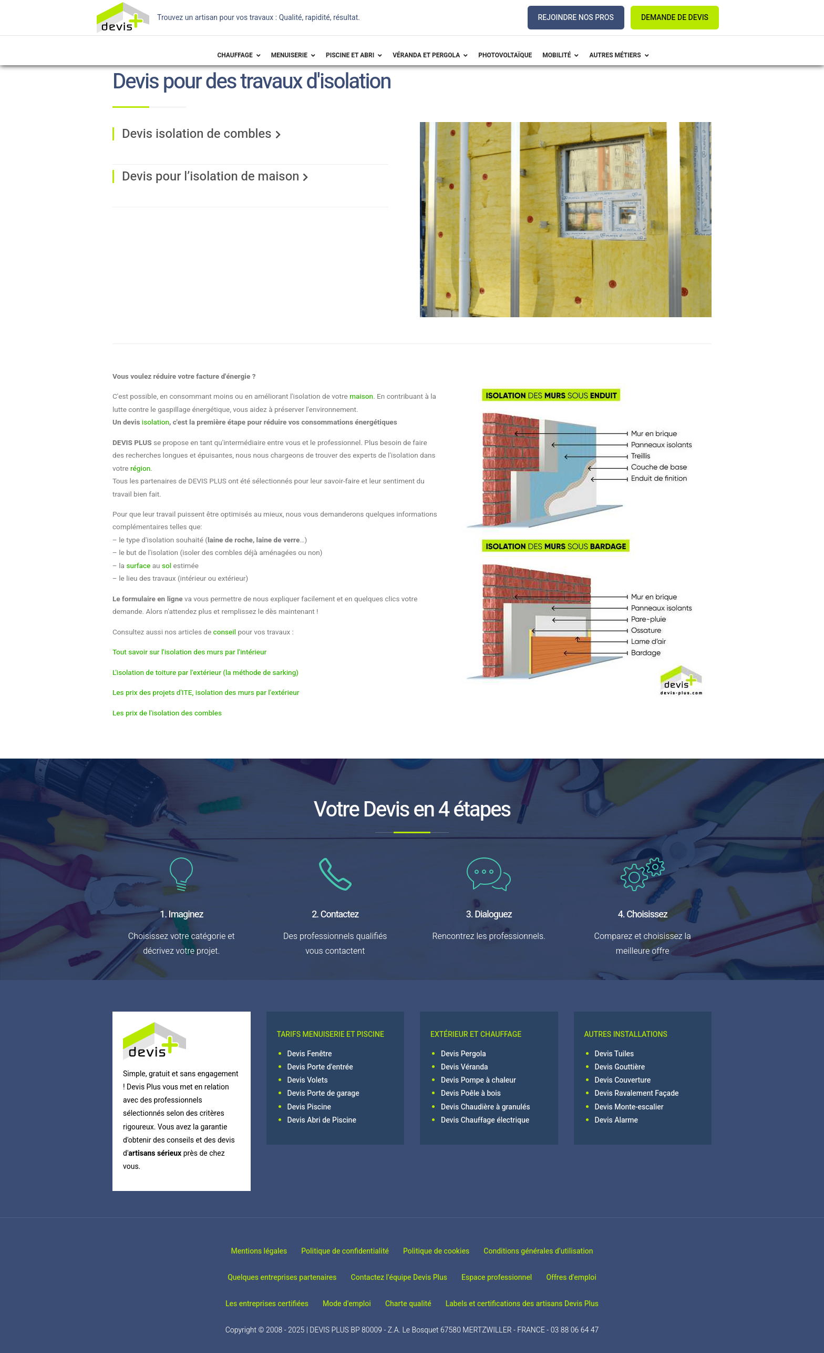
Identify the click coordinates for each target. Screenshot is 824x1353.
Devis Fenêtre (309, 1053)
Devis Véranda (464, 1067)
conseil (224, 632)
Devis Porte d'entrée (320, 1067)
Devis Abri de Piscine (321, 1120)
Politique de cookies (440, 1250)
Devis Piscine (309, 1107)
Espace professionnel (501, 1277)
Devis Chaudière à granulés (485, 1107)
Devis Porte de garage (323, 1093)
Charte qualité (412, 1303)
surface (138, 566)
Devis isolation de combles (197, 133)
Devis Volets (307, 1080)
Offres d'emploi (584, 1277)
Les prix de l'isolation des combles (167, 713)
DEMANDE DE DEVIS (674, 17)
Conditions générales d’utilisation (551, 1250)
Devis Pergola (463, 1053)
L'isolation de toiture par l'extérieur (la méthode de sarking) (205, 673)
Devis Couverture (623, 1080)
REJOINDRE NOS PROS (576, 17)
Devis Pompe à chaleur (478, 1080)
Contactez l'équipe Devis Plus (394, 1277)
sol (166, 566)
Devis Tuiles (614, 1053)
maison (361, 396)
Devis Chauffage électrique (485, 1120)
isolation (155, 422)
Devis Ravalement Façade (637, 1093)
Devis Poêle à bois (471, 1093)
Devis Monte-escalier (629, 1107)
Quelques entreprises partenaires (269, 1277)
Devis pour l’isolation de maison (210, 176)
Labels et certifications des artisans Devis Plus (534, 1303)
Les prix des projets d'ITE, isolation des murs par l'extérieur (205, 693)
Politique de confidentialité (341, 1250)
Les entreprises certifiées (253, 1303)
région (140, 468)
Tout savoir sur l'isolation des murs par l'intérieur (189, 652)
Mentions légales (246, 1250)
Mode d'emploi (342, 1303)
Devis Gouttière (620, 1067)
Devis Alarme (616, 1120)
